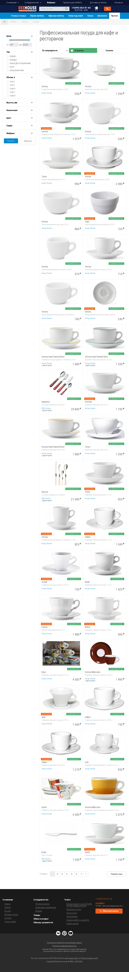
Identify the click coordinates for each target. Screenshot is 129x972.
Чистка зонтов (71, 913)
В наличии (79, 50)
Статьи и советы (10, 922)
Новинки (109, 50)
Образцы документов (43, 922)
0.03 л (12, 82)
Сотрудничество (32, 2)
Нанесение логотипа (73, 909)
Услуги (67, 900)
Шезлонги (102, 15)
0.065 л (12, 96)
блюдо (13, 56)
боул (12, 67)
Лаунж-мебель (37, 15)
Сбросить (28, 141)
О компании (11, 2)
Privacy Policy (73, 958)
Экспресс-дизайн (72, 924)
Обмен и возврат (41, 919)
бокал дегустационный (20, 63)
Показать (11, 141)
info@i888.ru (100, 903)
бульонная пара (17, 70)
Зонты (90, 15)
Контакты (119, 2)
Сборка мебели (71, 916)
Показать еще (116, 874)
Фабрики (51, 2)
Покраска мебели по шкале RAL (77, 920)
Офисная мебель (56, 15)
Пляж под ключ (75, 15)
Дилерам (38, 911)
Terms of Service (88, 958)
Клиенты (7, 904)
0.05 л (12, 85)
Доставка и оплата (98, 2)
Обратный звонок (108, 9)
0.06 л (12, 92)
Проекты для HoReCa (72, 2)
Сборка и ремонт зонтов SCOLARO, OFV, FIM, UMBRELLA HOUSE (79, 905)
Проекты (7, 907)
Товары (37, 915)
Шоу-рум (7, 911)
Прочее (114, 15)
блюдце (13, 60)
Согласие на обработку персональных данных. (64, 943)
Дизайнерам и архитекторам (45, 907)
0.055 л (12, 89)
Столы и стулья (18, 15)
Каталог (13, 22)
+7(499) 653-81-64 (81, 8)
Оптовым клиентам (42, 904)
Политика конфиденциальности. (64, 946)
